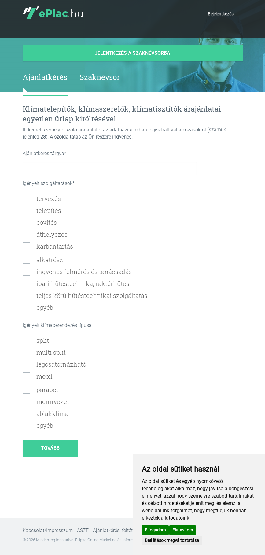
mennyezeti (53, 401)
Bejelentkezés (221, 13)
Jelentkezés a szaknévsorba (132, 53)
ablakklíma (52, 413)
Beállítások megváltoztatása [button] (172, 540)
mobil (44, 376)
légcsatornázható (61, 364)
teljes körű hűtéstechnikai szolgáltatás (91, 295)
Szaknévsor (99, 77)
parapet (47, 389)
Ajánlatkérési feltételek (117, 530)
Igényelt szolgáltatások (47, 183)
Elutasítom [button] (182, 529)
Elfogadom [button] (155, 529)
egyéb (44, 307)
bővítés (46, 222)
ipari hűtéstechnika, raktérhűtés (82, 283)
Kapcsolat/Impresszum (48, 530)
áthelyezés (52, 234)
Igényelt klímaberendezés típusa (57, 325)
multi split (51, 352)
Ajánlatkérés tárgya (43, 153)
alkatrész (49, 259)
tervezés (48, 198)
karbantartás (54, 246)
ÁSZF (83, 530)
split (42, 340)
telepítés (48, 210)
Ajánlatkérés (45, 77)
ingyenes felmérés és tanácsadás (84, 271)
